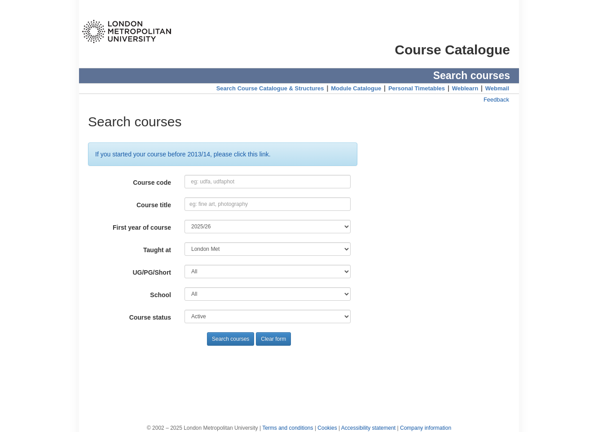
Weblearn (465, 88)
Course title (153, 205)
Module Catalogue (356, 88)
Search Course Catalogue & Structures (270, 88)
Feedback (496, 99)
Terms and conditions (287, 428)
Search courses (230, 339)
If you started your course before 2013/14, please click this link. (183, 154)
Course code (152, 182)
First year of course (142, 227)
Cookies (327, 428)
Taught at (157, 250)
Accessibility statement (368, 428)
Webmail (497, 88)
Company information (425, 428)
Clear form (273, 339)
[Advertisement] (299, 375)
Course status (150, 317)
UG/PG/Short (151, 272)
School (160, 294)
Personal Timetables (416, 88)
